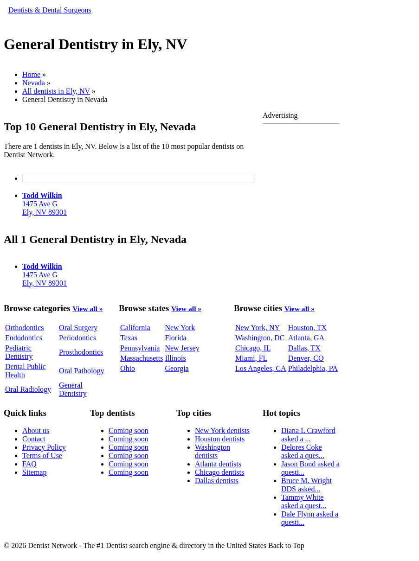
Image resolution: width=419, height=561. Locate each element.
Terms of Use (42, 455)
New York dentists (222, 430)
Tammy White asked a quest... (303, 501)
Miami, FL (251, 358)
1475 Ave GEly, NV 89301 (44, 203)
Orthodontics (24, 328)
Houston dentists (220, 439)
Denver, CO (306, 358)
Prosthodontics (81, 352)
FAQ (29, 464)
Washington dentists (212, 451)
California (135, 328)
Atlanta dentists (218, 464)
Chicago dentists (219, 472)
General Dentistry (73, 389)
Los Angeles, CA (260, 368)
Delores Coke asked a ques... (302, 451)
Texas (128, 338)
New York (180, 328)
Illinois (175, 358)
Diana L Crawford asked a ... (308, 435)
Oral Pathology (81, 371)
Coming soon (128, 430)
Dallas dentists (217, 480)
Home (31, 74)
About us (35, 430)
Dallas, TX (304, 348)
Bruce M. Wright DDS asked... (306, 485)
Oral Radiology (28, 389)
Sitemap (34, 472)
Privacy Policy (44, 447)
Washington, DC (259, 338)
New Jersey (182, 348)
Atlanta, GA (306, 338)
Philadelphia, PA (313, 368)
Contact (33, 439)
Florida (175, 338)
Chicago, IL (253, 348)
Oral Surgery (78, 328)
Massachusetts (141, 358)
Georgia (176, 368)
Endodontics (23, 338)
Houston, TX (307, 328)
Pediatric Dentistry (19, 352)
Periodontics (77, 338)
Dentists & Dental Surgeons (49, 10)
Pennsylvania (140, 348)
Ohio (127, 368)
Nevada (33, 83)
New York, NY (257, 328)
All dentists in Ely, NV (56, 91)
